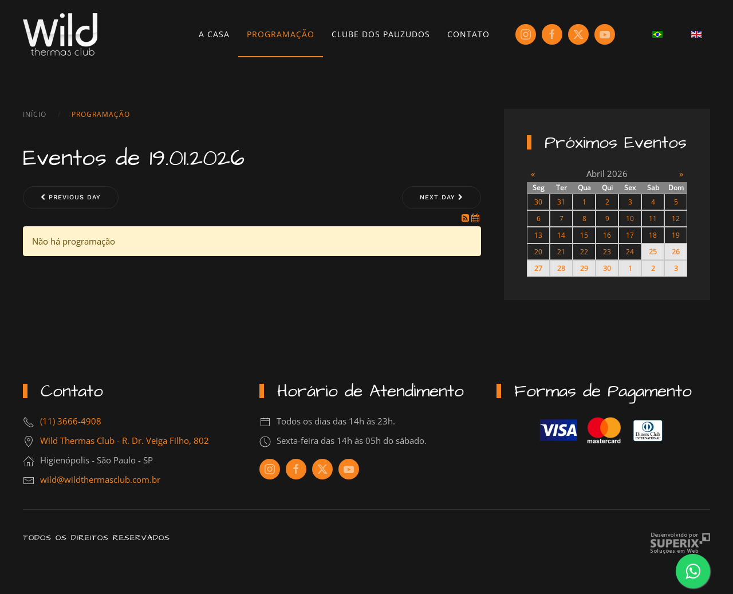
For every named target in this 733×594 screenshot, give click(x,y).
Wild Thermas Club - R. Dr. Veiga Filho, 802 (124, 440)
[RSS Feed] (466, 217)
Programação (280, 34)
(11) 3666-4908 (70, 421)
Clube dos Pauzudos (381, 34)
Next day (441, 197)
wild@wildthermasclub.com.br (100, 479)
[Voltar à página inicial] (60, 34)
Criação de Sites (680, 543)
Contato (468, 34)
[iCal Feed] (475, 217)
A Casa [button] (214, 34)
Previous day (71, 197)
